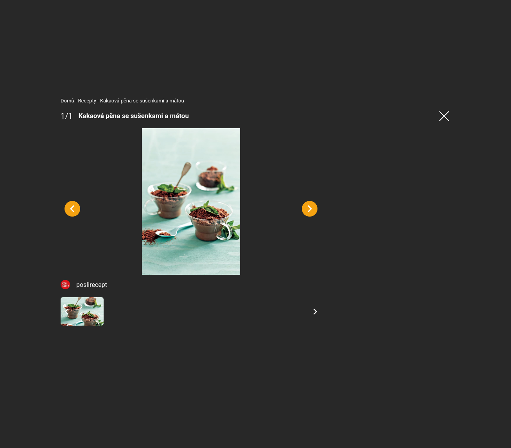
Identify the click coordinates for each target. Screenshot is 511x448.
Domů (67, 101)
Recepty (87, 101)
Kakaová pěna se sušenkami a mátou (142, 101)
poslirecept (91, 285)
